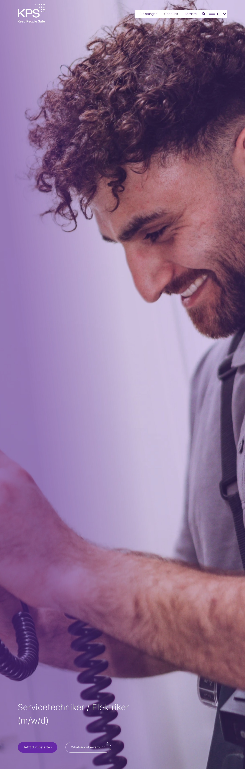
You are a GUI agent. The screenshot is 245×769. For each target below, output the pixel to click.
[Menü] (212, 14)
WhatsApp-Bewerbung (88, 747)
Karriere (191, 14)
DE (221, 14)
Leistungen (149, 14)
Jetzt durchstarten (37, 747)
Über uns (171, 14)
